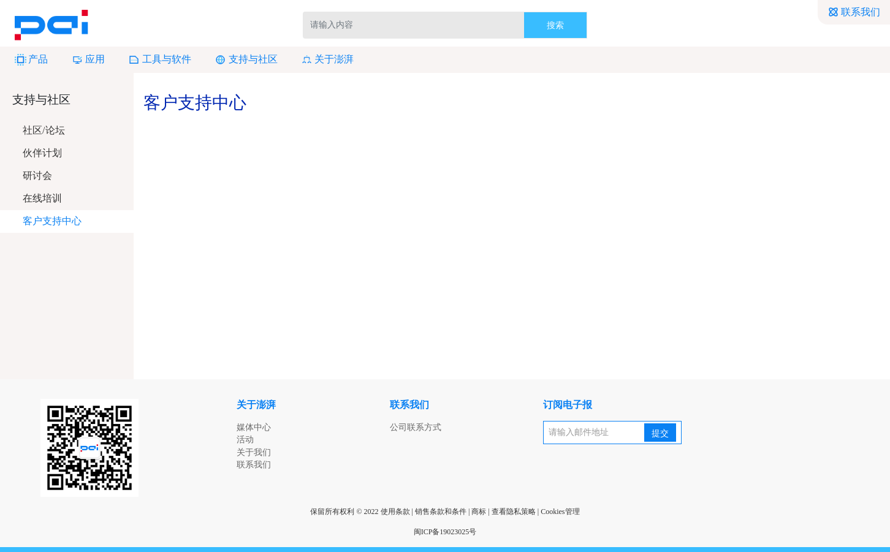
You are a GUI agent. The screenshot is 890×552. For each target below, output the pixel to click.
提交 (660, 433)
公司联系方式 (415, 427)
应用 (88, 60)
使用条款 (395, 511)
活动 (245, 439)
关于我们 (254, 452)
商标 (478, 511)
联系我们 (853, 12)
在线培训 (42, 198)
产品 (31, 60)
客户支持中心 (52, 221)
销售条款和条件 (440, 511)
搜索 (555, 25)
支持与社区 (246, 60)
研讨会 (37, 175)
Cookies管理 (560, 511)
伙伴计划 (42, 153)
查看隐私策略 (514, 511)
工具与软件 (159, 60)
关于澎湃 (327, 60)
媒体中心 (254, 427)
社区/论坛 (43, 130)
